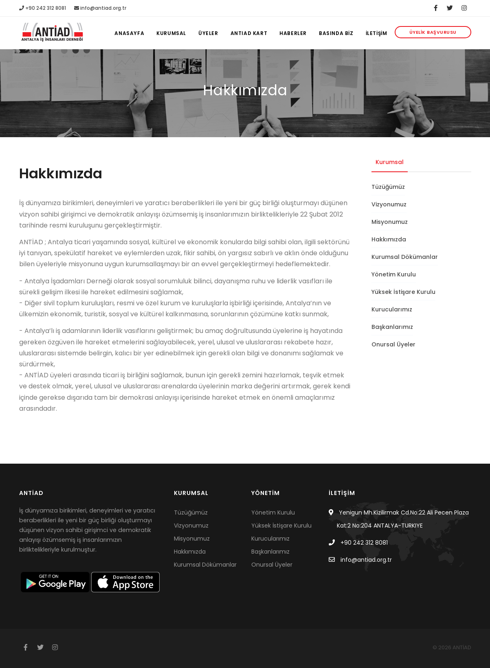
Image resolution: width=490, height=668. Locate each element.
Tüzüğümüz (388, 187)
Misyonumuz (389, 222)
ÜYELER (208, 33)
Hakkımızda (388, 239)
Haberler (293, 33)
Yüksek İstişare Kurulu (403, 292)
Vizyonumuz (389, 204)
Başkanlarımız (392, 327)
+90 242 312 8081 (42, 7)
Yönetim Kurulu (393, 274)
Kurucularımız (391, 309)
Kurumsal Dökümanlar (404, 257)
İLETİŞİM (376, 33)
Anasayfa (129, 33)
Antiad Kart (249, 33)
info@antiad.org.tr (100, 7)
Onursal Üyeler (393, 344)
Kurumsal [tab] (390, 162)
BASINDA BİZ (336, 33)
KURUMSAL (171, 33)
